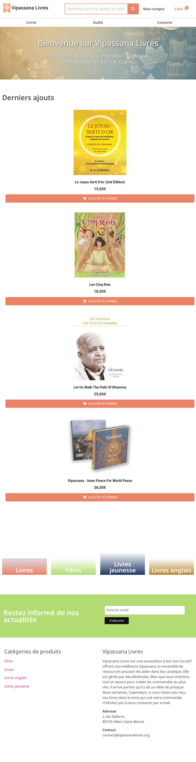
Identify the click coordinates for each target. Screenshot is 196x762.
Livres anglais (15, 677)
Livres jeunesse (16, 686)
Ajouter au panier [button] (102, 198)
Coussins (164, 22)
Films (8, 661)
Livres (31, 22)
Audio (98, 22)
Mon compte (153, 9)
